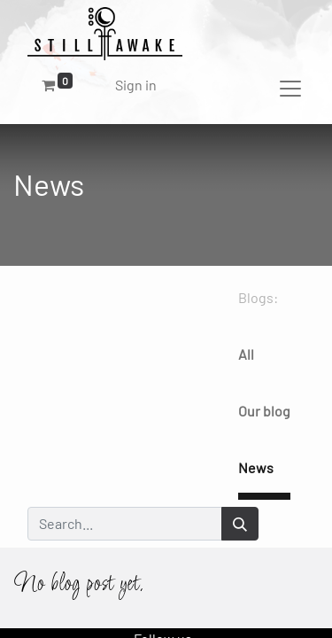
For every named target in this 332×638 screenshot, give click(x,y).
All (246, 354)
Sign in (136, 84)
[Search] (240, 524)
